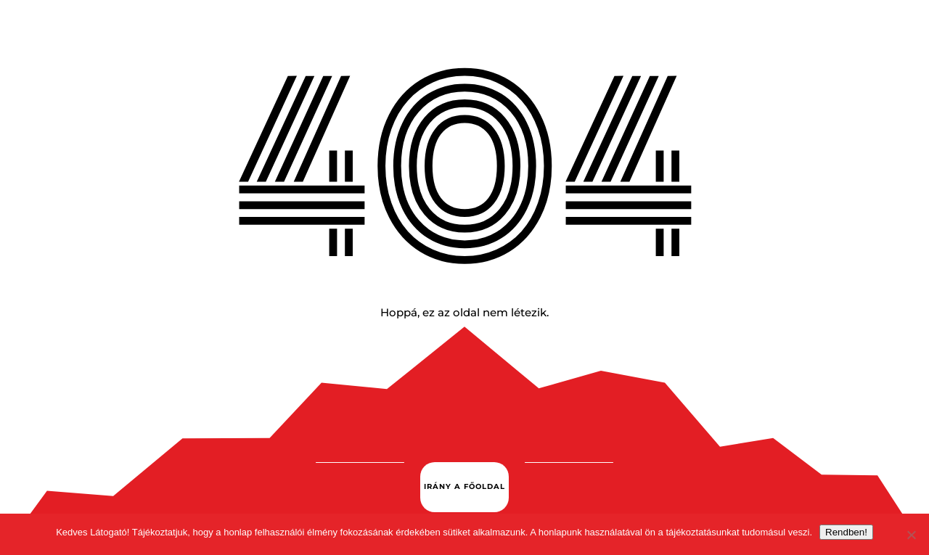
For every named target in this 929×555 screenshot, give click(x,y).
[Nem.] (911, 534)
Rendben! (846, 532)
